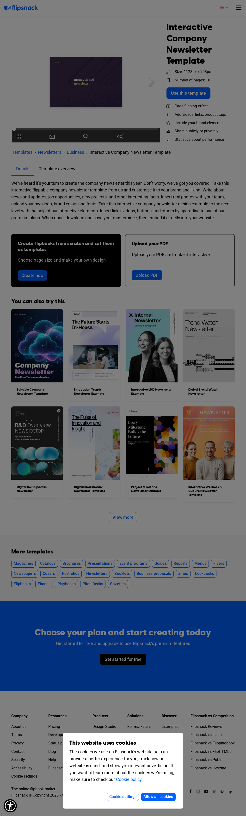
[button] (10, 805)
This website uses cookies (102, 742)
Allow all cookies (158, 796)
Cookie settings (122, 796)
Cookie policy (129, 779)
